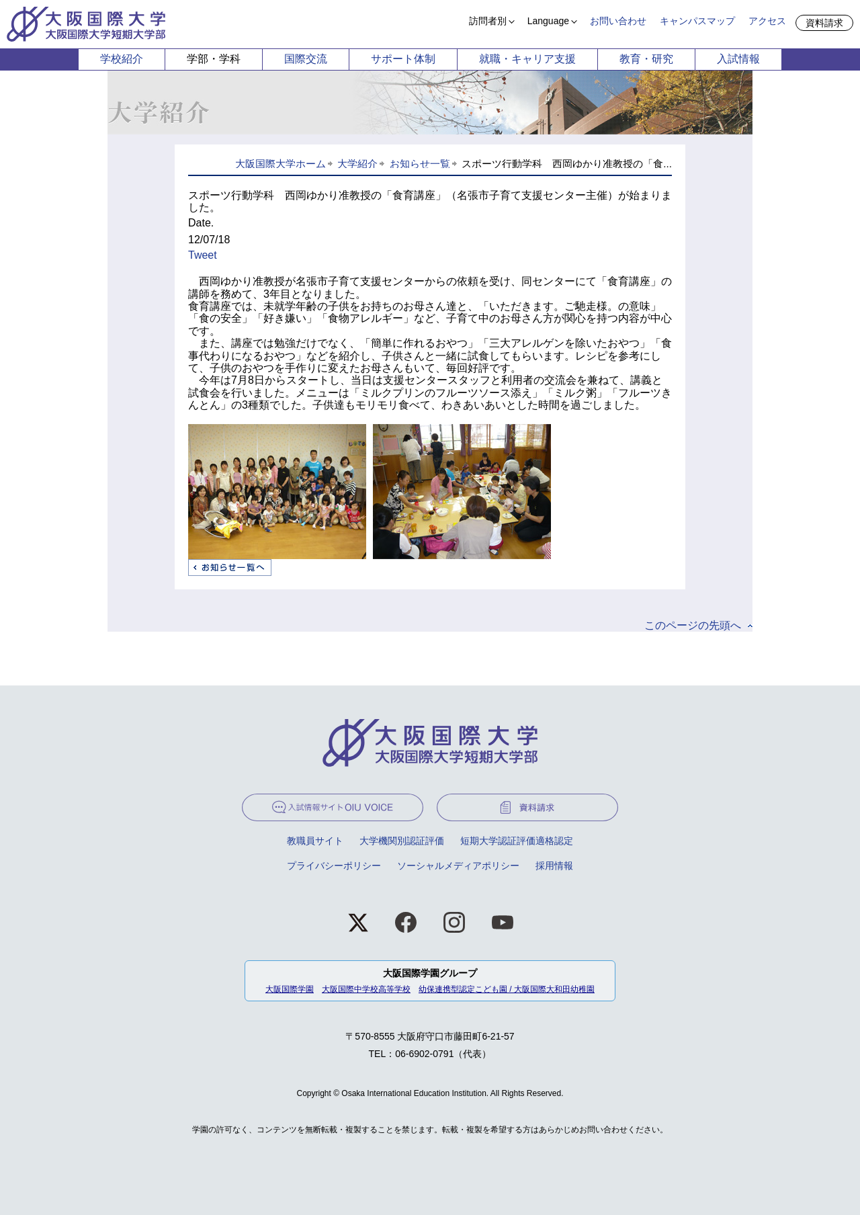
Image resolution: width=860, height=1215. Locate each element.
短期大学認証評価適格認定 (516, 840)
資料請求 (824, 22)
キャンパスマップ (697, 20)
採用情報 (554, 865)
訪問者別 (488, 20)
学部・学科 (214, 59)
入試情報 (738, 59)
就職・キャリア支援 (527, 59)
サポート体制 (403, 59)
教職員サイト (315, 840)
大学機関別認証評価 (401, 840)
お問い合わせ (618, 20)
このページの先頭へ (692, 625)
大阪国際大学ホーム (280, 163)
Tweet (202, 255)
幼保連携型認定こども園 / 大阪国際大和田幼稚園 (507, 989)
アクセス (767, 20)
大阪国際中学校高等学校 (366, 989)
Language (548, 20)
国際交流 (305, 59)
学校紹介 (121, 59)
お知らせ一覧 (420, 163)
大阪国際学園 (289, 989)
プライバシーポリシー (334, 865)
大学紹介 (357, 163)
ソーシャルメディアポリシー (458, 865)
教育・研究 (646, 59)
